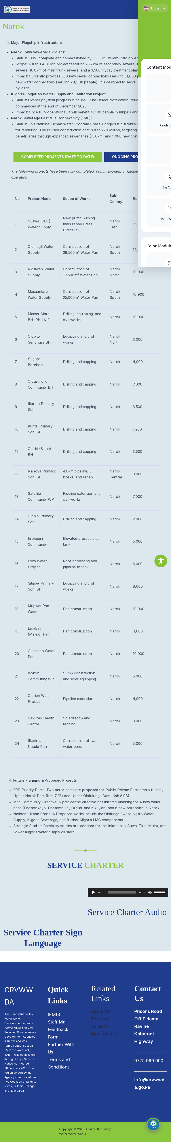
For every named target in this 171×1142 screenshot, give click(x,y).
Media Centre (105, 1034)
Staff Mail (57, 1022)
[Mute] (150, 903)
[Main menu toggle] (162, 15)
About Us (100, 1011)
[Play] (93, 903)
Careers (99, 1026)
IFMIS (54, 1014)
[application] (128, 903)
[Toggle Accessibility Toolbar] (161, 561)
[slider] (122, 903)
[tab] (57, 167)
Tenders (99, 1019)
